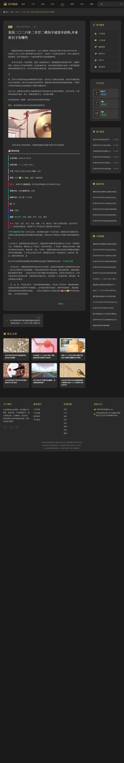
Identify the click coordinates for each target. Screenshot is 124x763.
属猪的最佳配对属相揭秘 (101, 325)
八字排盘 (36, 409)
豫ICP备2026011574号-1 (75, 442)
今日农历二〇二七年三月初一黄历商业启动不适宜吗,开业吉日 (105, 279)
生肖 (82, 4)
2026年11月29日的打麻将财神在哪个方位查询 (105, 221)
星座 (91, 4)
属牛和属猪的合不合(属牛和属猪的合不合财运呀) (105, 314)
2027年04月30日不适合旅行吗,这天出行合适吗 (105, 197)
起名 (42, 4)
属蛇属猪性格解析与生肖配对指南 (104, 296)
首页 (23, 4)
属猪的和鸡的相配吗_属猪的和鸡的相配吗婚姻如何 (105, 192)
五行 (52, 4)
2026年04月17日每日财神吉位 (102, 145)
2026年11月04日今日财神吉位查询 (104, 203)
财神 (72, 4)
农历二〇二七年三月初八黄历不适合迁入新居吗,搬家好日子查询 (105, 290)
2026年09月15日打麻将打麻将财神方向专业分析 (105, 209)
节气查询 (36, 420)
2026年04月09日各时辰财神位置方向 (102, 169)
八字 (33, 4)
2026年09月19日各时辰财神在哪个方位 (105, 215)
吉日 (62, 4)
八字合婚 (36, 413)
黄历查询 (36, 416)
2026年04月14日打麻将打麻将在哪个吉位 (102, 163)
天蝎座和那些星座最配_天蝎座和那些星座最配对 (102, 151)
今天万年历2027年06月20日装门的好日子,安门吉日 (105, 302)
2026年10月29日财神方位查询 (103, 308)
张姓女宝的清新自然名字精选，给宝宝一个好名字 (102, 139)
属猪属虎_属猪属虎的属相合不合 (104, 285)
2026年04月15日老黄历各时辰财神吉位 (102, 157)
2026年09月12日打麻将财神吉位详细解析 (105, 320)
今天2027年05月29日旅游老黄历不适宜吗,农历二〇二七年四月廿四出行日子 (72, 382)
